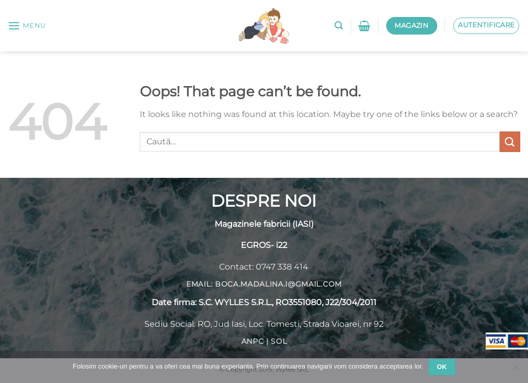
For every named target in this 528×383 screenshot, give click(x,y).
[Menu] (27, 25)
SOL (279, 341)
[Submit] (510, 141)
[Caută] (339, 25)
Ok (442, 367)
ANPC (252, 341)
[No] (515, 370)
